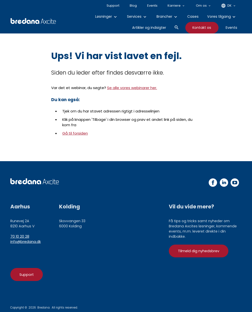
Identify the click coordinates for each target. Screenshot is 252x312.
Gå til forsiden (75, 133)
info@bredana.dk (25, 241)
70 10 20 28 (19, 236)
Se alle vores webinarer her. (132, 87)
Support (26, 274)
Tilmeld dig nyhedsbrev (198, 251)
